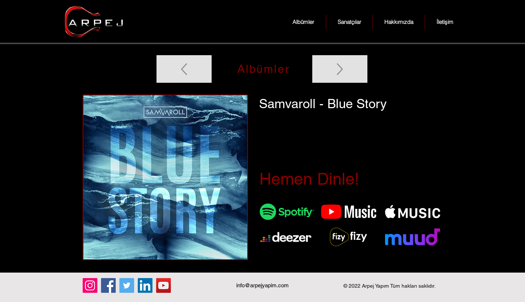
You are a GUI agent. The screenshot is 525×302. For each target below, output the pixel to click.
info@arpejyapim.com (262, 285)
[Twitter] (126, 285)
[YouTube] (163, 285)
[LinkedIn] (145, 285)
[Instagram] (90, 285)
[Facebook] (108, 285)
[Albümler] (262, 69)
